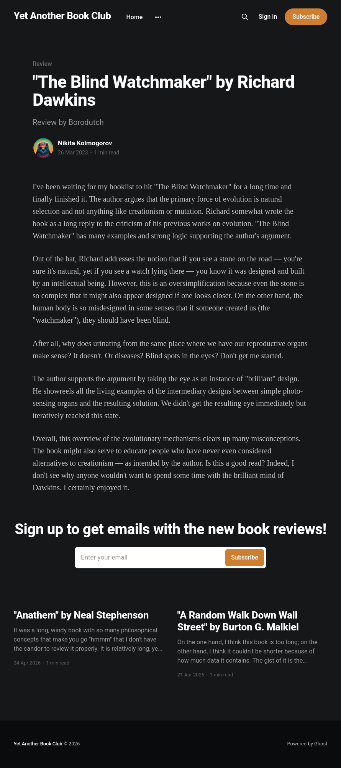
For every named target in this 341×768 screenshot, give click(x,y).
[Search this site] (245, 17)
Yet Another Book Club (62, 16)
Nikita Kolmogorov (85, 143)
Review (42, 63)
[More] (158, 17)
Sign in (268, 16)
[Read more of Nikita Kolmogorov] (43, 148)
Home (134, 17)
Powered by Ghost (307, 744)
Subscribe (306, 16)
